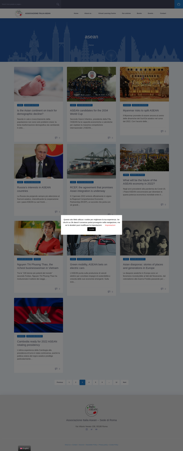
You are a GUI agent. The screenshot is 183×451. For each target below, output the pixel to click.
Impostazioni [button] (110, 225)
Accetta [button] (91, 229)
